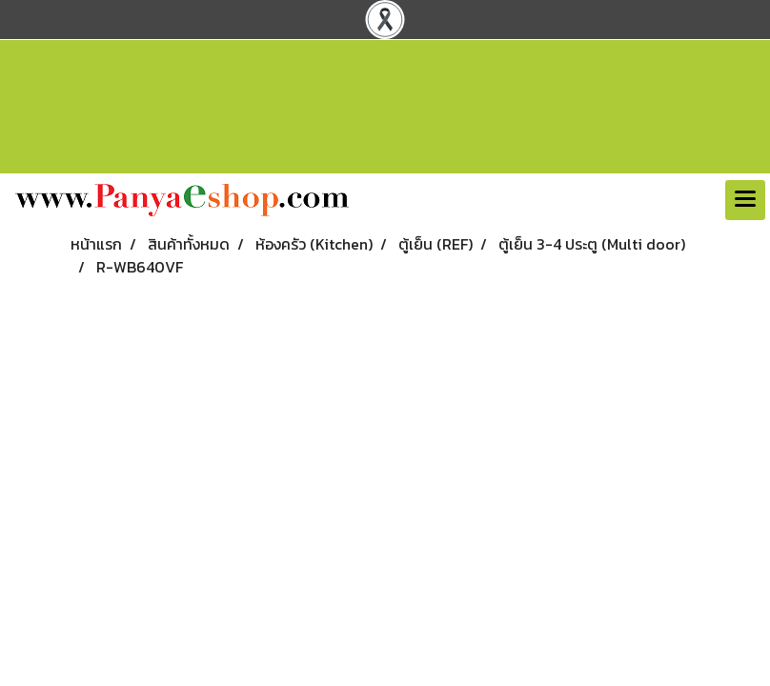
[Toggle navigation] (745, 200)
